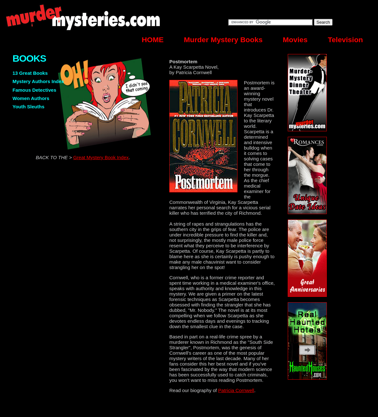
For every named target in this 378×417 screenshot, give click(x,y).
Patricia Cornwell (236, 390)
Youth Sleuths (28, 106)
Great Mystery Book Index (101, 157)
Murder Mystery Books (223, 39)
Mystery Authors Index (38, 81)
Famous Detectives (34, 90)
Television (345, 39)
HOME (153, 39)
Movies (295, 39)
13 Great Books (30, 73)
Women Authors (30, 98)
